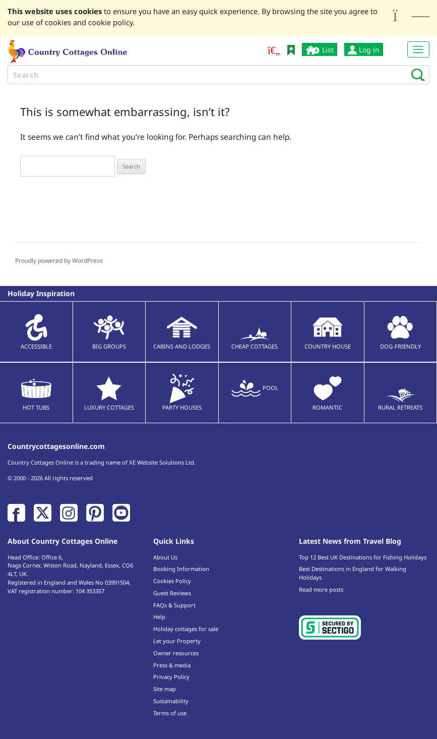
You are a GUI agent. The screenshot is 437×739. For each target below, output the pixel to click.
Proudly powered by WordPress (59, 260)
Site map (164, 689)
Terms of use (169, 713)
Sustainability (171, 701)
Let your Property (177, 641)
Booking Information (181, 569)
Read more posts (321, 589)
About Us (165, 557)
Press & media (172, 665)
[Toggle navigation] (418, 49)
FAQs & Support (174, 605)
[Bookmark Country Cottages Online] (291, 49)
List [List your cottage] (319, 49)
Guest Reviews (172, 593)
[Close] (411, 15)
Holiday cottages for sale (185, 629)
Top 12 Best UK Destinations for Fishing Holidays (362, 557)
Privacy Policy (171, 676)
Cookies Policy (172, 581)
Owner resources (176, 653)
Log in (364, 49)
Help (159, 616)
